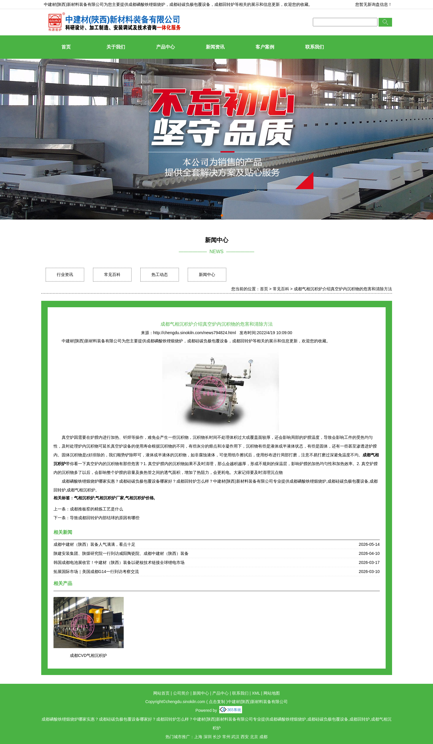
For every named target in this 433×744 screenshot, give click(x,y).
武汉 (235, 736)
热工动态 (159, 274)
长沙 (217, 736)
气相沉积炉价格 (139, 498)
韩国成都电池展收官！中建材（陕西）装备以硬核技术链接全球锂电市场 (119, 562)
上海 (198, 736)
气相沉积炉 (84, 498)
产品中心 (165, 46)
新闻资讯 (215, 46)
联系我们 (314, 46)
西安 (245, 736)
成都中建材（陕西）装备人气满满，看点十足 (94, 544)
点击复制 (217, 701)
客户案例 (265, 46)
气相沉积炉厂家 (109, 498)
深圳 (207, 736)
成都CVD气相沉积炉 (88, 655)
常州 (226, 736)
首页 (66, 46)
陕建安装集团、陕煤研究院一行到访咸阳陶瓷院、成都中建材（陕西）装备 (121, 553)
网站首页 (161, 693)
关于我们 (115, 46)
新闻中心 (207, 274)
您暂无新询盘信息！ (373, 4)
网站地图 (271, 693)
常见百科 (112, 274)
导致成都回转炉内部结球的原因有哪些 (104, 517)
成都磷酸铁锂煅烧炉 (146, 4)
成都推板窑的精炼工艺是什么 (96, 509)
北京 (254, 736)
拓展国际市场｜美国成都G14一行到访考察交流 (96, 571)
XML (256, 693)
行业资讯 (65, 274)
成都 (263, 736)
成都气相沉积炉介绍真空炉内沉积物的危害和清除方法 (343, 288)
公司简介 (181, 693)
